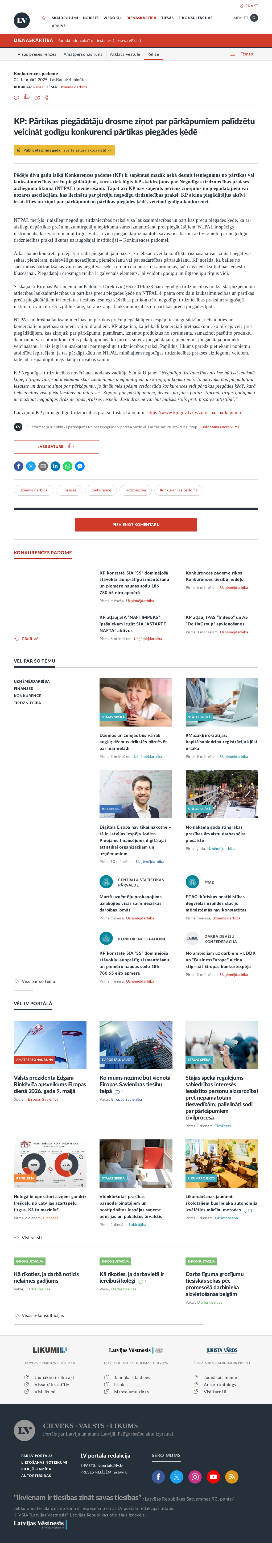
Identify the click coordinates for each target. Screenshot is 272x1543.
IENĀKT (251, 6)
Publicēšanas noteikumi (218, 427)
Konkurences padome (36, 74)
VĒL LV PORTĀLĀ (33, 1003)
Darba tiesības (38, 1289)
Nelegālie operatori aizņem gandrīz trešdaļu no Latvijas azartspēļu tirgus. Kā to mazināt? (50, 1203)
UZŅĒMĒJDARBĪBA (32, 682)
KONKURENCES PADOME (43, 553)
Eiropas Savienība (43, 1099)
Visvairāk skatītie (52, 1385)
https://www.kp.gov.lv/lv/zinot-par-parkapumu (194, 412)
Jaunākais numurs (222, 1378)
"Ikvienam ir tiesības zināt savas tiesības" (77, 1497)
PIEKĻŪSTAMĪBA (36, 1469)
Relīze (38, 87)
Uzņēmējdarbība (73, 87)
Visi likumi (45, 1392)
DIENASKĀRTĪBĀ (141, 18)
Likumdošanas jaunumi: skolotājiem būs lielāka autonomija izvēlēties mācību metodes (221, 1203)
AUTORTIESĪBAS (36, 1476)
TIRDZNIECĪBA (27, 703)
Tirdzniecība (135, 490)
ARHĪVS (59, 26)
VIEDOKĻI (112, 18)
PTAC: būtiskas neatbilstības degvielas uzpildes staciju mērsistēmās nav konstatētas (216, 903)
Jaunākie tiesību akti (55, 1378)
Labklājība (137, 1225)
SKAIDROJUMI (65, 18)
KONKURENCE (27, 696)
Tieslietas (223, 1126)
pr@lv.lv (121, 1472)
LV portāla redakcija (105, 1456)
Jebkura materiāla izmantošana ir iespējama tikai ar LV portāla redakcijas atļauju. (95, 1508)
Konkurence (100, 490)
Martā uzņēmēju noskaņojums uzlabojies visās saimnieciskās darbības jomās (131, 903)
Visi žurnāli (215, 1392)
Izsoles (120, 1385)
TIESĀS (167, 18)
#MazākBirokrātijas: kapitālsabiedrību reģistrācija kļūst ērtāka (221, 742)
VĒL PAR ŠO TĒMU (35, 661)
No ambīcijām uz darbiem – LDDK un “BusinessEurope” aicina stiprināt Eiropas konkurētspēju (220, 960)
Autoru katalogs (220, 1385)
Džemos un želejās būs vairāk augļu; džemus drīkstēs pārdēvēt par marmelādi (133, 742)
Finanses (69, 490)
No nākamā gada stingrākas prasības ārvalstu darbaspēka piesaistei (216, 834)
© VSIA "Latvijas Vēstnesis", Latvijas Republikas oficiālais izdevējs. (80, 1515)
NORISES (91, 18)
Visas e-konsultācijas (43, 1315)
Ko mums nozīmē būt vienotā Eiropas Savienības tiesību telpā (135, 1084)
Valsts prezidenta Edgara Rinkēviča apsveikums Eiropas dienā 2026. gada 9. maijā (50, 1084)
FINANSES (23, 689)
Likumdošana (226, 1218)
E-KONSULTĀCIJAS (196, 18)
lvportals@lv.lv (110, 1466)
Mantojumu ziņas (131, 1392)
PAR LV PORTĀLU (36, 1456)
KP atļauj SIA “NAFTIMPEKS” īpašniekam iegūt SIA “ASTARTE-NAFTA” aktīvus (134, 624)
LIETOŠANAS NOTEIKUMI (44, 1462)
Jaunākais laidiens (132, 1378)
